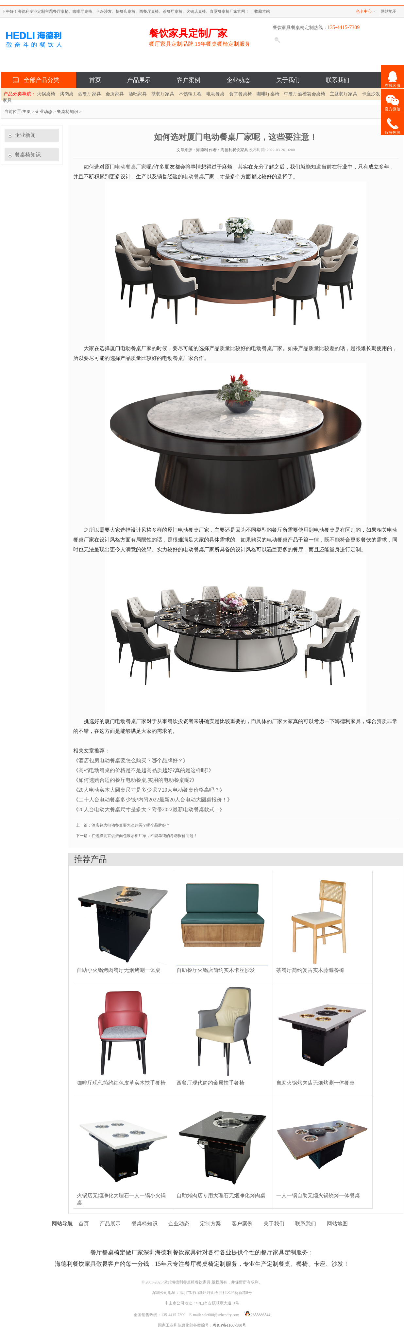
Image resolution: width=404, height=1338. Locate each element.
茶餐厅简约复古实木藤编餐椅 (310, 970)
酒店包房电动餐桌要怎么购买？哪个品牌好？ (130, 760)
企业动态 (238, 80)
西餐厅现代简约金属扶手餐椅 (210, 1083)
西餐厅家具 (89, 93)
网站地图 (388, 11)
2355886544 (256, 1315)
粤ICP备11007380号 (229, 1325)
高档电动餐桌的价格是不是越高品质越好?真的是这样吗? (143, 770)
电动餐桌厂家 (130, 166)
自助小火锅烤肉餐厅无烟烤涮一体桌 (118, 970)
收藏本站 (262, 11)
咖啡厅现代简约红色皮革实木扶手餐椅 (121, 1083)
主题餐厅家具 (343, 93)
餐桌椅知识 (67, 111)
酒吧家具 (137, 93)
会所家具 (115, 93)
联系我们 (337, 80)
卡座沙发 (371, 93)
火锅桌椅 (46, 93)
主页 (26, 111)
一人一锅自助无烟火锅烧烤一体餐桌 (318, 1195)
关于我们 (288, 80)
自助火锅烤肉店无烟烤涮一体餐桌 (315, 1083)
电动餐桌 (215, 93)
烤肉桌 (67, 93)
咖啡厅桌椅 (268, 93)
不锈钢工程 (190, 93)
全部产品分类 (40, 80)
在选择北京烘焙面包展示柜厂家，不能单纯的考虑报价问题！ (144, 835)
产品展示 (139, 80)
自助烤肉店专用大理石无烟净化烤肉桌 (221, 1195)
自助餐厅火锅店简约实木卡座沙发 (216, 970)
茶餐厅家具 (162, 93)
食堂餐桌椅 (240, 93)
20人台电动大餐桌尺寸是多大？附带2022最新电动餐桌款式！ (149, 809)
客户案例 (188, 80)
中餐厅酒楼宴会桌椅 (304, 93)
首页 (95, 80)
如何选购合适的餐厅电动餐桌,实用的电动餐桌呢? (135, 780)
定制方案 (210, 1223)
